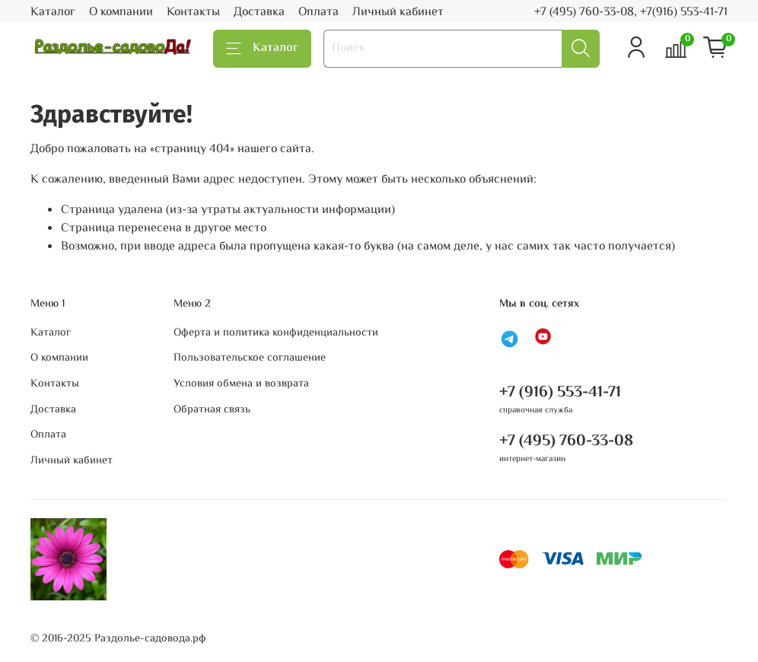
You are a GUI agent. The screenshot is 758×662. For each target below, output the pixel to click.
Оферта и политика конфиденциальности (276, 333)
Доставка (259, 12)
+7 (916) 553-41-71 (560, 392)
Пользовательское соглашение (250, 358)
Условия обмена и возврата (241, 384)
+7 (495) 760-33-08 (566, 441)
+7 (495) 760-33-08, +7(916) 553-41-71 (631, 12)
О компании (121, 12)
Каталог (52, 12)
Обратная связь (212, 410)
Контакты (193, 12)
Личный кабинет (398, 12)
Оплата (318, 12)
